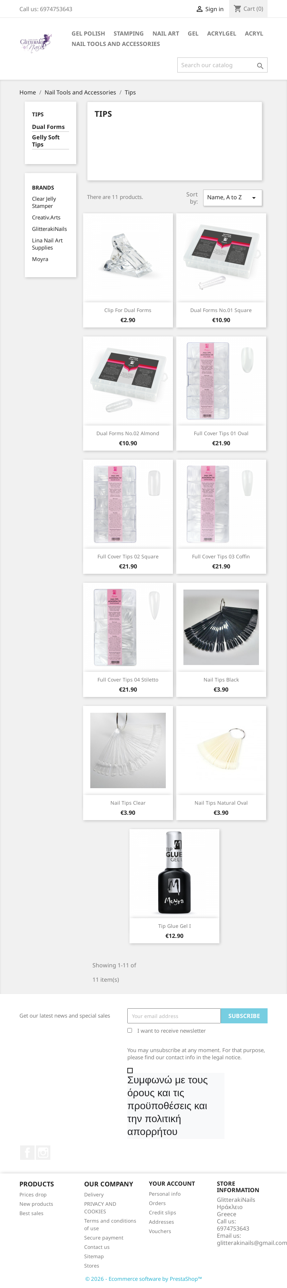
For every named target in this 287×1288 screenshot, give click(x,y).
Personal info (165, 1193)
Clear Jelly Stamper (44, 202)
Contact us (97, 1246)
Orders (157, 1203)
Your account (172, 1183)
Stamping (129, 33)
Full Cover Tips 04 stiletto (127, 679)
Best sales (31, 1213)
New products (36, 1203)
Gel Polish (88, 33)
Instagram (43, 1152)
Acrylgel (221, 33)
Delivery (94, 1194)
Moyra (40, 258)
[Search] (222, 65)
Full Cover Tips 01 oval (221, 433)
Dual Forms (48, 127)
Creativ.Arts (46, 217)
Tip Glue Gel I (174, 925)
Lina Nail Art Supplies (47, 244)
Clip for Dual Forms (127, 310)
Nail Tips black (221, 679)
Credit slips (162, 1212)
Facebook (27, 1152)
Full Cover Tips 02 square (128, 556)
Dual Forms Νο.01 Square (221, 310)
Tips (38, 114)
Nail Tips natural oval (221, 802)
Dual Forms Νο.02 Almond (127, 433)
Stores (91, 1265)
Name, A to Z (232, 197)
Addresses (161, 1221)
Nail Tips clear (128, 802)
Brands (43, 188)
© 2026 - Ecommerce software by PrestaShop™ (143, 1278)
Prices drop (33, 1194)
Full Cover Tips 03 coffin (221, 556)
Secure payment (103, 1237)
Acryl (254, 33)
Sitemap (94, 1256)
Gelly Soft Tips (46, 141)
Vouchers (160, 1231)
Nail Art (165, 33)
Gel (193, 33)
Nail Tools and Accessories (116, 44)
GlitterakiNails (49, 228)
